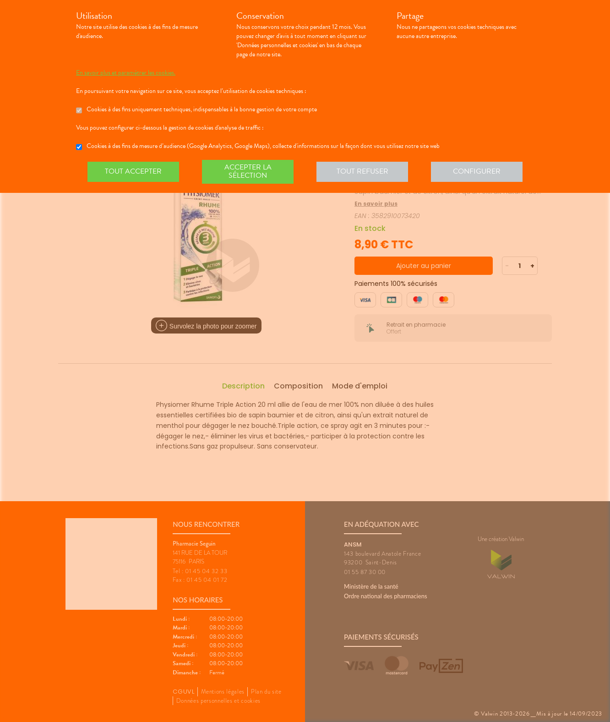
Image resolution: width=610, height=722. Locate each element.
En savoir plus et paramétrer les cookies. (125, 72)
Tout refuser (362, 171)
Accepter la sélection (248, 171)
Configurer (477, 171)
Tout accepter (133, 171)
